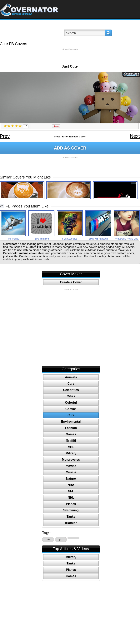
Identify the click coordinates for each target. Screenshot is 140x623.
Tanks (71, 516)
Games (71, 434)
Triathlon (71, 523)
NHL (71, 497)
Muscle (71, 472)
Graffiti (71, 440)
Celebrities (71, 390)
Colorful (71, 402)
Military (71, 453)
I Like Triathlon (41, 238)
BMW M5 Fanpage (98, 238)
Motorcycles (71, 459)
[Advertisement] (70, 56)
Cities (71, 396)
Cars (71, 383)
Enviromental (71, 421)
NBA (71, 485)
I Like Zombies (69, 238)
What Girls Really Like (126, 238)
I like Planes (13, 238)
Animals (71, 377)
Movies (71, 466)
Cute (71, 415)
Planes (71, 504)
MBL (71, 447)
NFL (71, 491)
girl (60, 539)
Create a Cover (71, 282)
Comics (71, 409)
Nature (71, 478)
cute (48, 539)
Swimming (71, 510)
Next (135, 136)
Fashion (71, 428)
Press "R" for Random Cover (70, 136)
